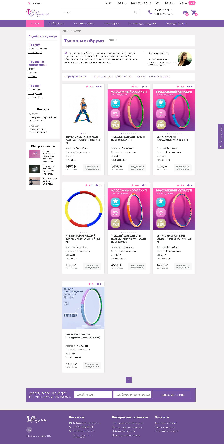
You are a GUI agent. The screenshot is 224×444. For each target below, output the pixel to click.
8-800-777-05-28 (164, 14)
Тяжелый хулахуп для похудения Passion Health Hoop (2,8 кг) (128, 238)
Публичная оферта (123, 431)
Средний (32, 73)
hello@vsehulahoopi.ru (84, 423)
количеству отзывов (159, 76)
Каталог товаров (165, 427)
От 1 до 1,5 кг (34, 90)
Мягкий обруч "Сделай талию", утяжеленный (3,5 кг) (83, 238)
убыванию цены (124, 76)
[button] (81, 133)
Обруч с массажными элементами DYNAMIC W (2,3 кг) (174, 238)
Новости (43, 109)
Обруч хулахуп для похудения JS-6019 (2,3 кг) (83, 336)
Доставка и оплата (166, 423)
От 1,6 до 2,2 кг (35, 93)
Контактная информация (127, 427)
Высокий (32, 76)
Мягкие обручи (111, 23)
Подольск (35, 3)
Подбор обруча (56, 23)
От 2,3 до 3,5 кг (35, 97)
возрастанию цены (102, 76)
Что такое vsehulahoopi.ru (127, 423)
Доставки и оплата (141, 2)
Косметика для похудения (142, 23)
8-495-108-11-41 (163, 10)
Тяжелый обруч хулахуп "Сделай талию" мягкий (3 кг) (83, 140)
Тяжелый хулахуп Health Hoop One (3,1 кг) (128, 138)
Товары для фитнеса (176, 23)
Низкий (31, 69)
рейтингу (140, 76)
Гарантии (121, 2)
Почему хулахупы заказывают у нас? (38, 130)
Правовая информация (126, 435)
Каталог (35, 23)
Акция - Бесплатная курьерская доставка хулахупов (48, 156)
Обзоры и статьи (43, 146)
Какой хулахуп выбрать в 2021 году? (50, 181)
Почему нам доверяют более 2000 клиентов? (42, 119)
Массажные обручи (84, 23)
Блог (158, 2)
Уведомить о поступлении (92, 168)
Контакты (170, 2)
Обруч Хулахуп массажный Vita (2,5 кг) (172, 138)
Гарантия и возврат (167, 431)
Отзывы (188, 3)
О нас (109, 2)
